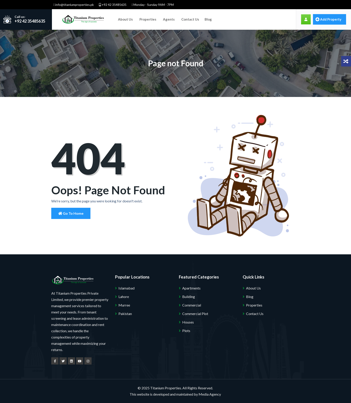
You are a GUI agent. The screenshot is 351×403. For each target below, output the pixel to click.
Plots (186, 330)
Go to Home (70, 213)
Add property (328, 19)
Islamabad (126, 288)
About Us (125, 19)
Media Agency (210, 394)
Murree (124, 305)
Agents (169, 19)
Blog (208, 19)
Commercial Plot (195, 313)
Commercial (191, 305)
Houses (188, 322)
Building (188, 296)
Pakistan (125, 313)
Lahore (123, 296)
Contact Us (190, 19)
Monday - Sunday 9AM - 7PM (153, 4)
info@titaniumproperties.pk (74, 4)
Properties (147, 19)
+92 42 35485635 (112, 4)
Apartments (191, 288)
